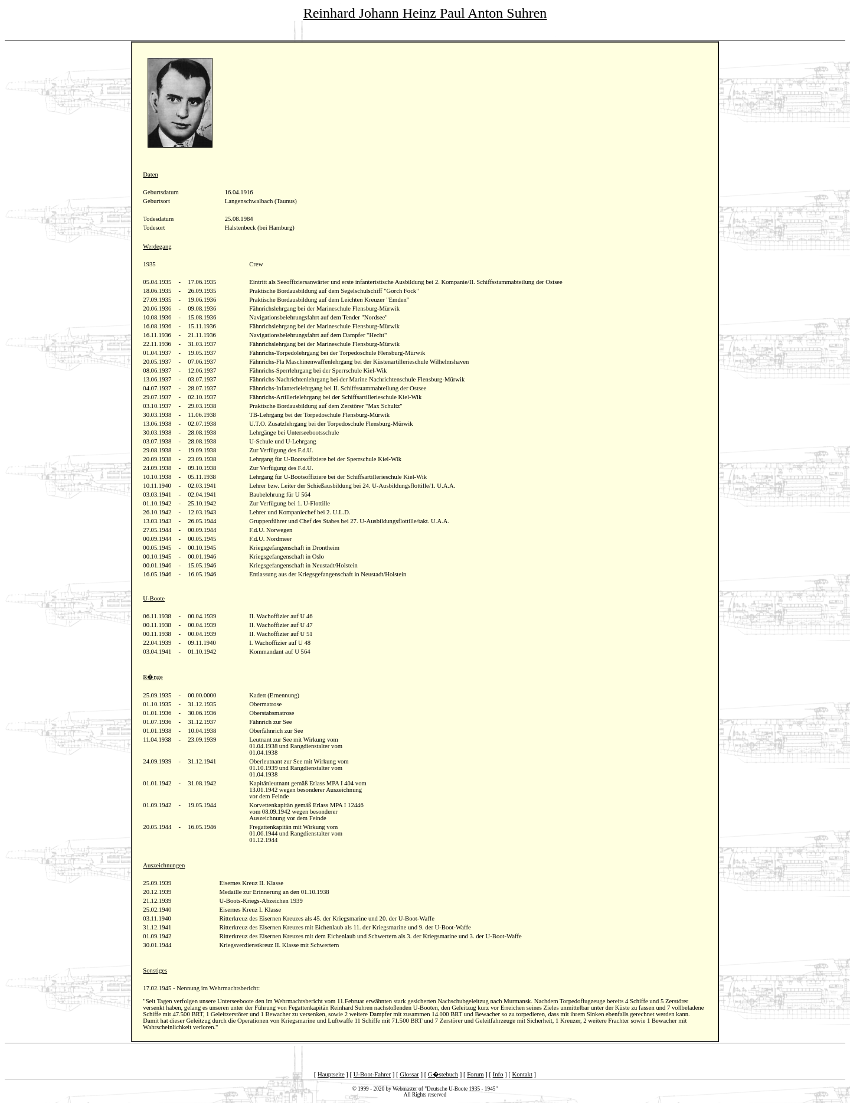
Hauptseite (331, 1074)
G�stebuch (443, 1074)
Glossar (409, 1074)
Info (498, 1074)
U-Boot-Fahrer (372, 1074)
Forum (475, 1074)
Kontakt (522, 1074)
